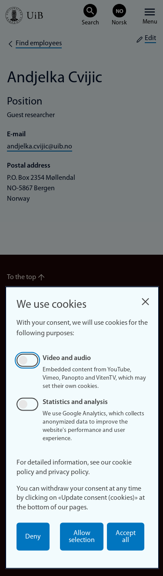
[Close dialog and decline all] (145, 299)
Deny (33, 536)
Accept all (126, 537)
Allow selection (82, 537)
